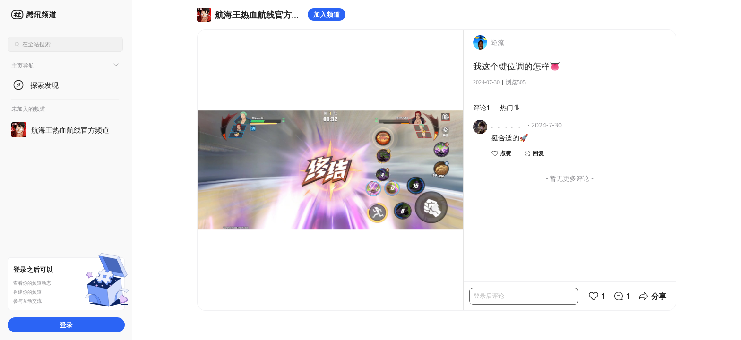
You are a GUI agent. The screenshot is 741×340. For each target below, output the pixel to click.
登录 (66, 324)
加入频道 (326, 14)
